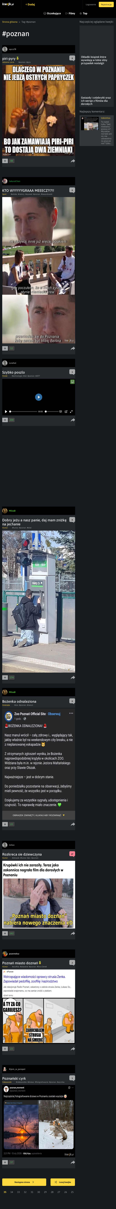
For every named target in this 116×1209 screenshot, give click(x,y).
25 (72, 1192)
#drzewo (31, 1082)
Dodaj (31, 4)
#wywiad (28, 194)
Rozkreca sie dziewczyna (22, 854)
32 (25, 1192)
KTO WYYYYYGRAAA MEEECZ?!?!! (28, 191)
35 (5, 1192)
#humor (15, 528)
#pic (29, 858)
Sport (4, 194)
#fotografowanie (41, 1082)
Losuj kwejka (63, 1182)
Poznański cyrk (14, 1078)
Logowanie (90, 4)
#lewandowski (46, 194)
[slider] (23, 411)
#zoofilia (15, 967)
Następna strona (24, 1182)
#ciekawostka (21, 1082)
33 (18, 1192)
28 (52, 1192)
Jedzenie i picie (8, 62)
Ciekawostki (7, 1082)
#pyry (28, 62)
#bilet (29, 528)
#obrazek (15, 858)
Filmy (72, 13)
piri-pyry (10, 59)
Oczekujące (54, 13)
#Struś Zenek (42, 967)
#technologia (17, 376)
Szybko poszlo (13, 372)
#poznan (22, 62)
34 (11, 1192)
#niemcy (21, 194)
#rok (25, 376)
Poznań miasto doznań (21, 963)
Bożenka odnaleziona (19, 701)
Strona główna (9, 21)
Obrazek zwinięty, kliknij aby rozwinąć (37, 815)
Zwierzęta (6, 705)
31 (32, 1192)
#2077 (37, 376)
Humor (5, 528)
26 (65, 1192)
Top (85, 13)
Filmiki (4, 376)
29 (45, 1192)
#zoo (16, 705)
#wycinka (60, 1082)
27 (58, 1192)
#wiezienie (24, 967)
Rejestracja (106, 4)
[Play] (6, 411)
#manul (30, 705)
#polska (14, 194)
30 (38, 1192)
